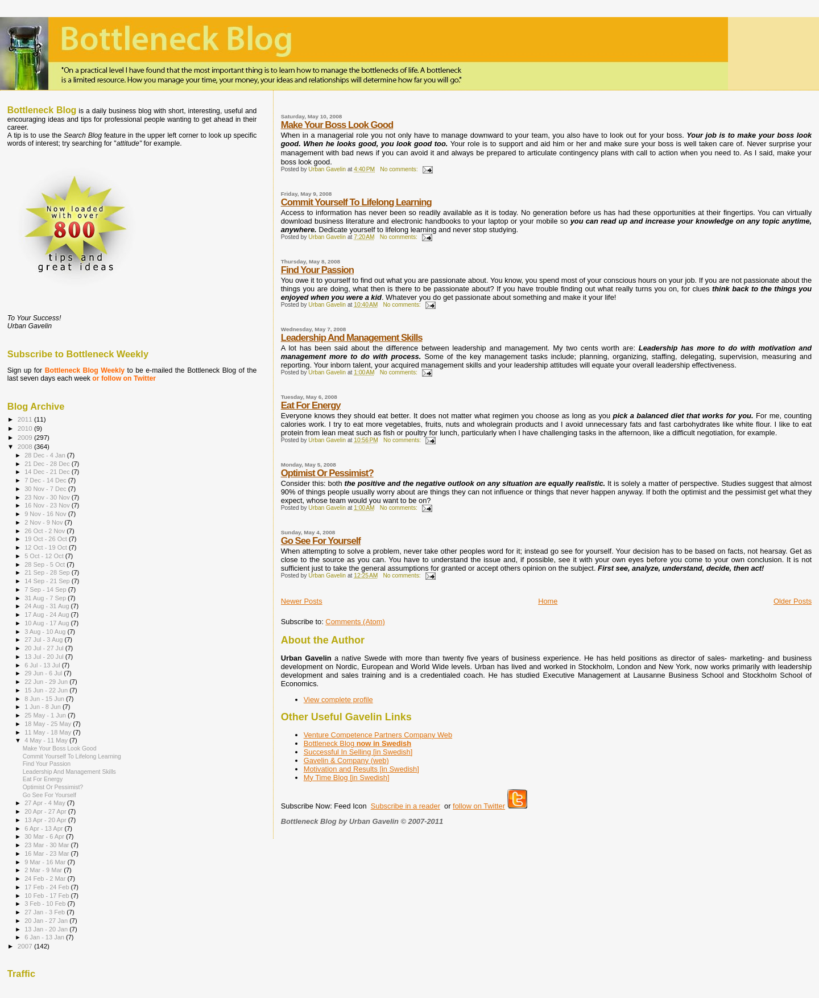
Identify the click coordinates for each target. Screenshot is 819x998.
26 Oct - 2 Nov (45, 530)
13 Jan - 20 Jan (46, 929)
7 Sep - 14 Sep (46, 589)
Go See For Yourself (321, 540)
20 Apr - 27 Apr (46, 811)
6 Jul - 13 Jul (43, 665)
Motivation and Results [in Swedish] (361, 769)
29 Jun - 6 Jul (44, 673)
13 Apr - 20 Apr (46, 819)
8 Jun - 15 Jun (45, 698)
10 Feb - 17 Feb (47, 895)
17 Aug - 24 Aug (47, 614)
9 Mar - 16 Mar (45, 862)
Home (547, 601)
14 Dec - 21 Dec (48, 471)
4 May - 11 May (46, 740)
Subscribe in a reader (405, 806)
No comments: (399, 169)
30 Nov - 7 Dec (46, 488)
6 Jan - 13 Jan (45, 937)
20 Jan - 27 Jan (46, 920)
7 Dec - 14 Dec (46, 480)
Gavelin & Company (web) (346, 760)
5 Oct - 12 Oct (44, 555)
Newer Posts (301, 601)
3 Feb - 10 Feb (45, 903)
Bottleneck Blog (357, 743)
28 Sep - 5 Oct (45, 564)
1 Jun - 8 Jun (43, 706)
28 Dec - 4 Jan (45, 455)
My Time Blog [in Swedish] (347, 777)
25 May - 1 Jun (46, 715)
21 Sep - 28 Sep (48, 572)
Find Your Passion (317, 270)
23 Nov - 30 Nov (48, 497)
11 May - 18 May (48, 732)
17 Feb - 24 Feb (47, 887)
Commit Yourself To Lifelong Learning (356, 202)
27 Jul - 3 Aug (44, 639)
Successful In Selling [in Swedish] (358, 752)
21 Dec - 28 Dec (48, 463)
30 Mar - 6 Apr (45, 836)
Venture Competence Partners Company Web (378, 735)
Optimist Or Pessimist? (327, 473)
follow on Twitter (479, 806)
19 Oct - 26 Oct (46, 538)
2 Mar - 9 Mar (44, 870)
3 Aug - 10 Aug (45, 631)
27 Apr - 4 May (45, 802)
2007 (26, 946)
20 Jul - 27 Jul (44, 648)
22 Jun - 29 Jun (46, 681)
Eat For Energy (311, 405)
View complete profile (338, 699)
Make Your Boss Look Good (337, 124)
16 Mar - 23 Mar (47, 853)
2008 (26, 446)
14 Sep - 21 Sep (48, 581)
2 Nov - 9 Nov (44, 522)
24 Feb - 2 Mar (45, 878)
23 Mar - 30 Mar (47, 845)
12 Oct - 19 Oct (46, 547)
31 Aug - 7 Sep (46, 598)
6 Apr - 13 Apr (44, 828)
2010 (26, 428)
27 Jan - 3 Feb (45, 912)
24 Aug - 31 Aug (47, 606)
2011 (26, 419)
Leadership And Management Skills (352, 337)
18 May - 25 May (48, 723)
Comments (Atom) (354, 621)
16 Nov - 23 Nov (48, 505)
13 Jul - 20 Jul (44, 656)
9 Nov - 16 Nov (46, 513)
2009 (26, 437)
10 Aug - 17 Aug (47, 623)
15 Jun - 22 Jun (46, 690)
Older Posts (793, 601)
